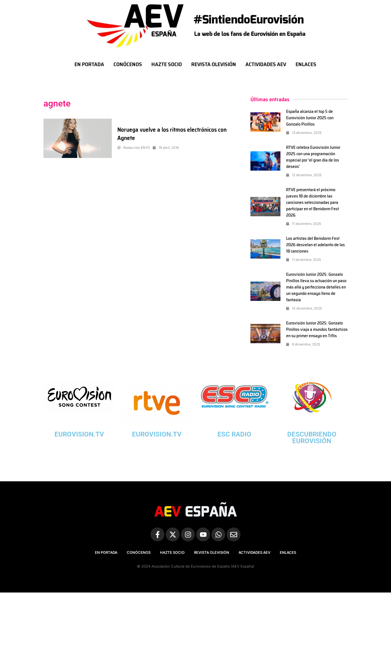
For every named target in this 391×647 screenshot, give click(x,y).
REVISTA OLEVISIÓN (213, 64)
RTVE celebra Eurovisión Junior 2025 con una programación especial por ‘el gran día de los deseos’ (313, 157)
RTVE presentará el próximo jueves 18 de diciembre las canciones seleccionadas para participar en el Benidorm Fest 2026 (313, 202)
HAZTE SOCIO (166, 64)
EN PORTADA (89, 64)
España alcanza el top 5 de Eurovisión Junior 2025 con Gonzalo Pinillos (310, 118)
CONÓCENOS (127, 64)
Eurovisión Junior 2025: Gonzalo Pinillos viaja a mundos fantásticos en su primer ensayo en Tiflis (314, 332)
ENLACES (306, 64)
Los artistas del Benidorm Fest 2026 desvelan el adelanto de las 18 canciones (315, 244)
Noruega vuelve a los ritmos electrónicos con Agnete (173, 134)
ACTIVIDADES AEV (265, 64)
